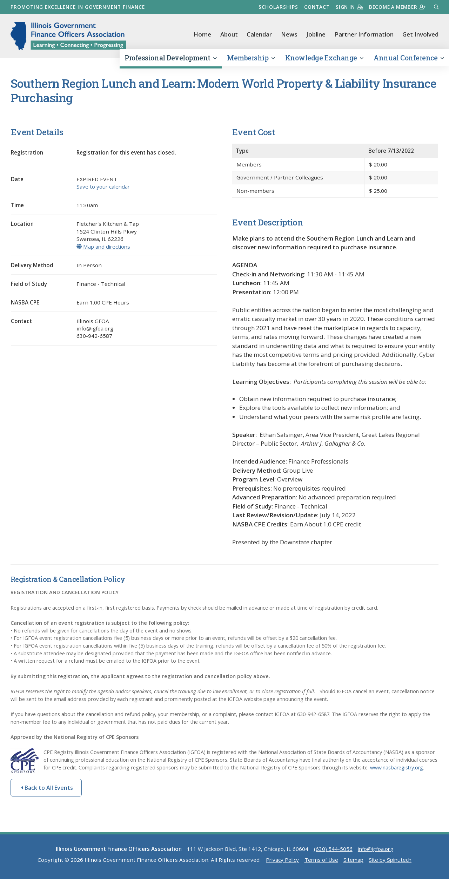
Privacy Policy (280, 861)
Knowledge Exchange (324, 59)
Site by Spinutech (391, 861)
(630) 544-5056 (332, 850)
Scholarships (275, 7)
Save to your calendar (103, 188)
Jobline (316, 34)
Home (202, 34)
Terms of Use (320, 861)
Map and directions (104, 247)
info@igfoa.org (375, 850)
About (229, 34)
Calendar (259, 34)
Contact (314, 7)
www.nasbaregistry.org (397, 769)
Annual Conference (409, 59)
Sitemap (353, 861)
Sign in (347, 7)
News (289, 34)
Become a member (396, 7)
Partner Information (364, 34)
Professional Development (170, 59)
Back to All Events (47, 789)
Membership (251, 59)
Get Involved (420, 34)
